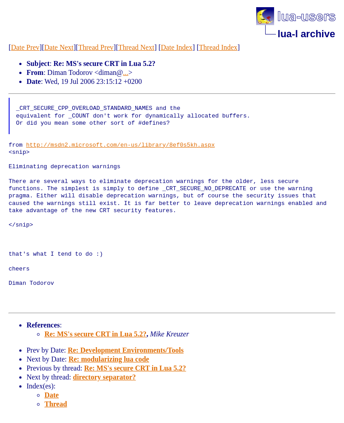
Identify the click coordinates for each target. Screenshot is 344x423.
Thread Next (136, 47)
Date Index (177, 47)
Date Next (58, 47)
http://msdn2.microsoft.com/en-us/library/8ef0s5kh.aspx (120, 145)
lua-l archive (306, 33)
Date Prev (25, 47)
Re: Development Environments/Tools (126, 350)
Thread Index (218, 47)
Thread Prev (96, 47)
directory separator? (104, 377)
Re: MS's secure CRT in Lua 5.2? (95, 334)
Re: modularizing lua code (109, 359)
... (126, 72)
